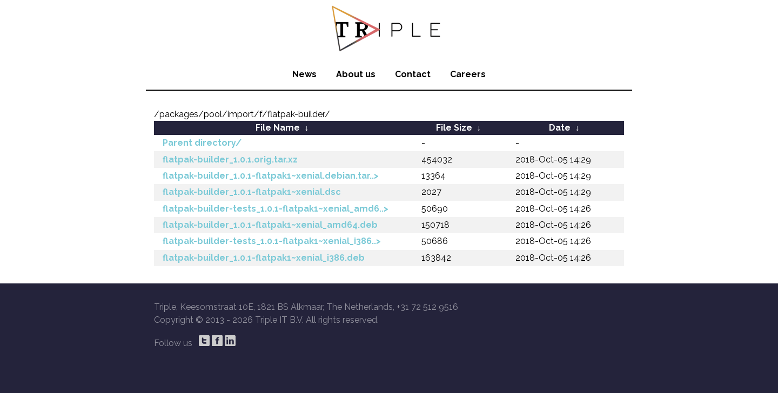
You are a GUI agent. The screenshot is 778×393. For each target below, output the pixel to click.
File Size (454, 128)
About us (355, 74)
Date (560, 128)
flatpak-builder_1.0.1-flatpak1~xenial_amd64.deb (270, 225)
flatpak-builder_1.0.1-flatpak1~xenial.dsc (252, 192)
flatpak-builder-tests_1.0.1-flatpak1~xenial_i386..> (272, 241)
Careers (468, 74)
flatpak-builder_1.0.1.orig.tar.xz (230, 159)
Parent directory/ (202, 143)
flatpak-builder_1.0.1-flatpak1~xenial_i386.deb (264, 258)
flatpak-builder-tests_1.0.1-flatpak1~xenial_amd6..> (275, 209)
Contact (413, 74)
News (304, 74)
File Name (278, 128)
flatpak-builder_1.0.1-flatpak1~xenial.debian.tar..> (271, 176)
